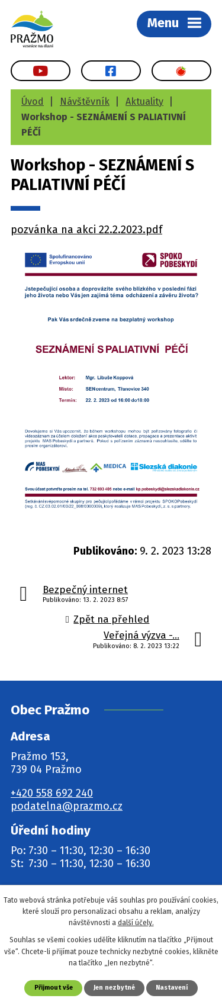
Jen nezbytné (114, 987)
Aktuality (144, 101)
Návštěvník (85, 101)
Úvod (32, 101)
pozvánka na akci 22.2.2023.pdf (86, 229)
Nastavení (172, 987)
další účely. (136, 923)
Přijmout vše (53, 987)
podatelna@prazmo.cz (67, 806)
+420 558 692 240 (52, 793)
